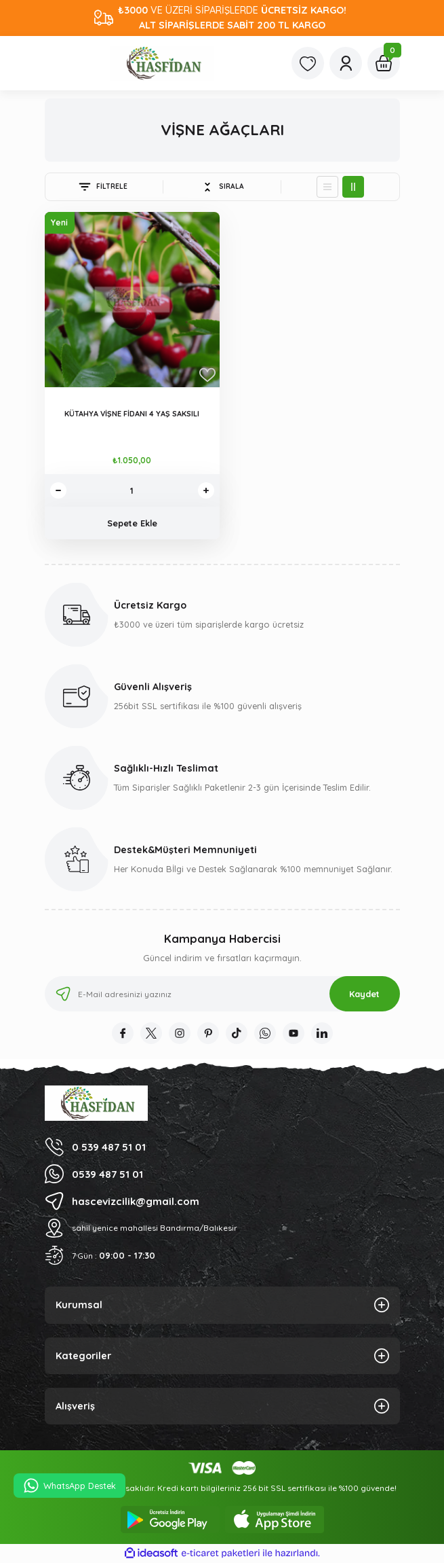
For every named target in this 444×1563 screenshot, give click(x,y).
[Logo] (162, 63)
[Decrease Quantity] (58, 490)
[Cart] (383, 63)
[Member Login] (345, 63)
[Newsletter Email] (222, 993)
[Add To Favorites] (207, 375)
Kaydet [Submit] (364, 993)
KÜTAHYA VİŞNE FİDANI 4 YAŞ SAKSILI (131, 413)
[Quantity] (132, 490)
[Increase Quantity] (206, 490)
